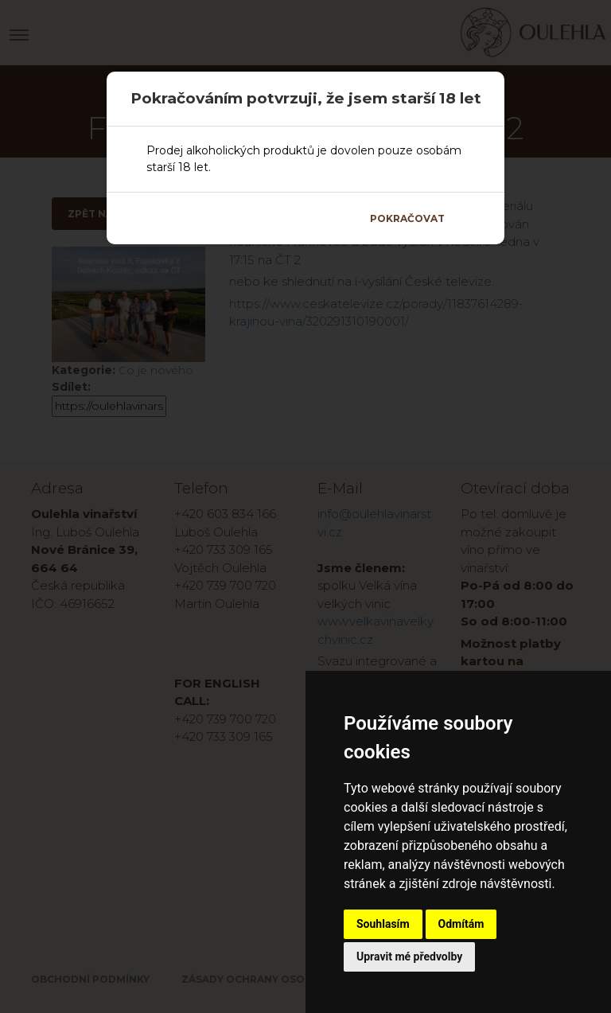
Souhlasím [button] (383, 924)
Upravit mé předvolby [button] (409, 956)
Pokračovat (407, 218)
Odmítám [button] (461, 924)
